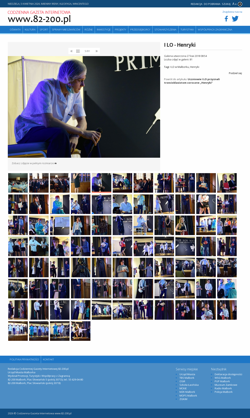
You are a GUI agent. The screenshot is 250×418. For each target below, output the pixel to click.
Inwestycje (104, 29)
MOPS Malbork (188, 395)
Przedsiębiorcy (140, 29)
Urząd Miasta (187, 374)
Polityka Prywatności (24, 359)
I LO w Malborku (179, 67)
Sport (44, 29)
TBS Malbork (186, 378)
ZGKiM (183, 399)
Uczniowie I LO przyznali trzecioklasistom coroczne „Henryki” (192, 80)
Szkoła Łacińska (189, 385)
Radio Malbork (223, 388)
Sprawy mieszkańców (66, 29)
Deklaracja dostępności (228, 374)
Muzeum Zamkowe (226, 385)
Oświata (15, 29)
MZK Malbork (187, 392)
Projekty (120, 29)
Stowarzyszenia (165, 29)
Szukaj (226, 4)
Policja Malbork (224, 392)
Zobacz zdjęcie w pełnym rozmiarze (34, 163)
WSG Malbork (223, 378)
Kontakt (48, 359)
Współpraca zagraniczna (215, 29)
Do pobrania (212, 4)
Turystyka (187, 29)
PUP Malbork (222, 381)
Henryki (194, 67)
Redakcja (196, 4)
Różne (89, 29)
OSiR (182, 381)
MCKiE (183, 388)
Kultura (30, 29)
